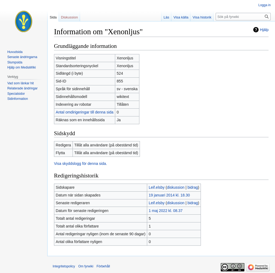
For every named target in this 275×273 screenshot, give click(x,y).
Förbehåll (103, 266)
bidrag (192, 187)
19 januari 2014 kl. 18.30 (169, 195)
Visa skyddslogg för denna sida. (80, 163)
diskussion (175, 187)
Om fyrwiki (85, 266)
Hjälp (264, 30)
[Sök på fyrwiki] (243, 16)
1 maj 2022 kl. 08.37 (166, 210)
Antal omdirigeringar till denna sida (85, 112)
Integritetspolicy (64, 266)
